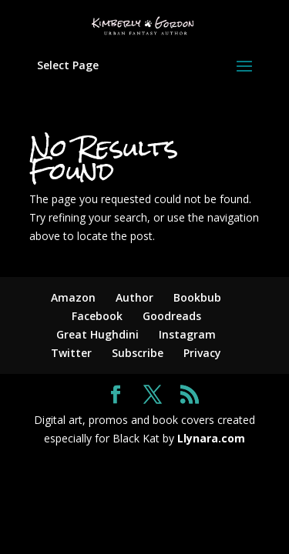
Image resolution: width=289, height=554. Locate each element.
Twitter (71, 352)
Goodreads (172, 316)
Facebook (97, 316)
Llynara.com (211, 438)
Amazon (73, 297)
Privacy (202, 352)
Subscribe (137, 352)
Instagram (187, 334)
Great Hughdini (97, 334)
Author (134, 297)
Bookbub (197, 297)
